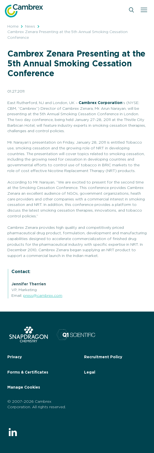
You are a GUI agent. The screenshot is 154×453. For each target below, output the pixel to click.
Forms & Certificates (27, 372)
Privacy (14, 357)
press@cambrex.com (42, 296)
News (30, 26)
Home (13, 26)
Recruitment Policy (103, 357)
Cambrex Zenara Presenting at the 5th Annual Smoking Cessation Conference (67, 35)
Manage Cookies (23, 387)
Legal (89, 372)
